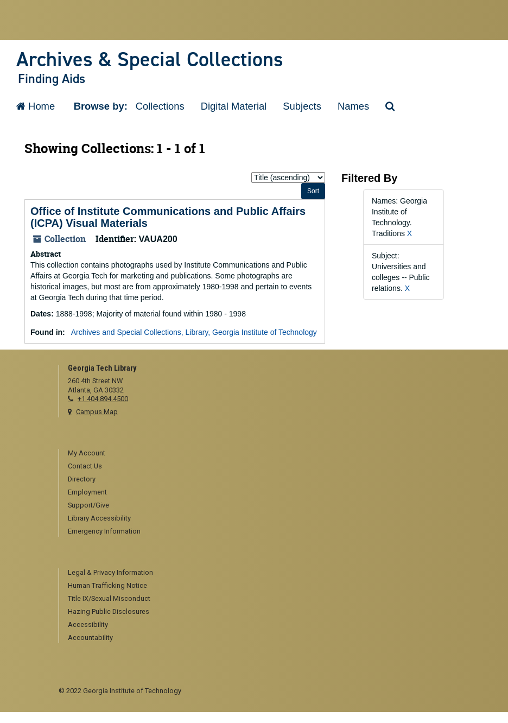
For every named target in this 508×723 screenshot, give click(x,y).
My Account (86, 453)
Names (353, 106)
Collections (160, 106)
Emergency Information (104, 531)
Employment (87, 492)
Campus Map (97, 412)
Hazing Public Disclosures (108, 611)
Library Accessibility (99, 518)
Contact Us (85, 466)
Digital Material (234, 106)
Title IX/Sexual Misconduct (109, 598)
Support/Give (88, 505)
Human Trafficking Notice (107, 585)
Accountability (90, 637)
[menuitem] (258, 454)
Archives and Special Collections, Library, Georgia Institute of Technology (194, 332)
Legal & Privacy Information (110, 572)
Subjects (302, 106)
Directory (82, 479)
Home (35, 106)
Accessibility (88, 624)
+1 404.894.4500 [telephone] (103, 399)
